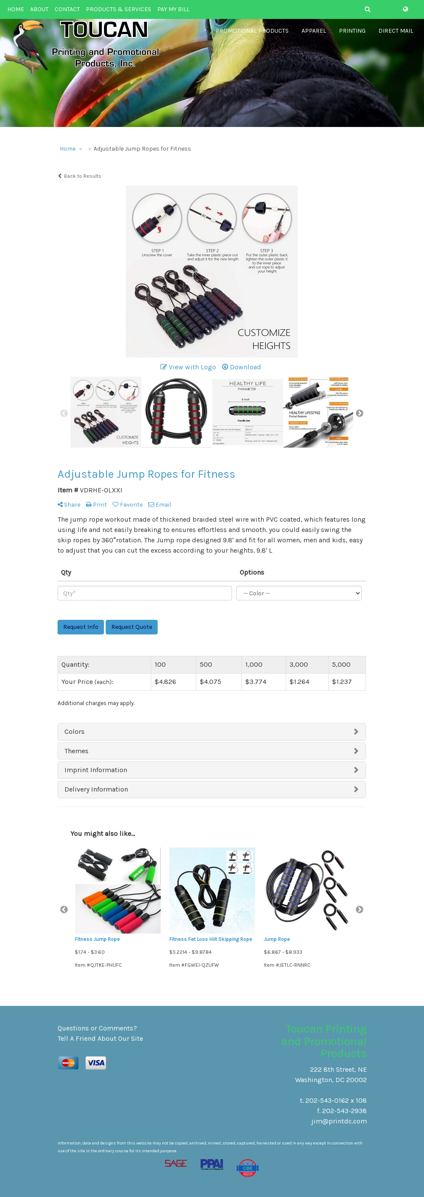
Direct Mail (395, 34)
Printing (352, 34)
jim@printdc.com (339, 1121)
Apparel (314, 34)
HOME (15, 9)
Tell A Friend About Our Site (100, 1038)
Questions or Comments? (97, 1028)
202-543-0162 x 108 (336, 1100)
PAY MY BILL (173, 9)
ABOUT (39, 9)
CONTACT (67, 9)
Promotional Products (252, 34)
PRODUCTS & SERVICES (118, 9)
